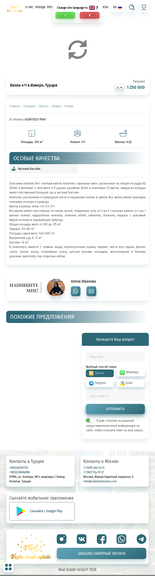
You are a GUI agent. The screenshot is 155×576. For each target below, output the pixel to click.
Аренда (40, 7)
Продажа (29, 106)
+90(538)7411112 (18, 467)
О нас (29, 7)
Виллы (43, 106)
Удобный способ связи (101, 367)
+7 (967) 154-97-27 (93, 472)
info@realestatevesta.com (100, 481)
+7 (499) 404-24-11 (93, 467)
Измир (56, 106)
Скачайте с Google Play (46, 511)
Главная (14, 106)
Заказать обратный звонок (101, 553)
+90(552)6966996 (19, 472)
